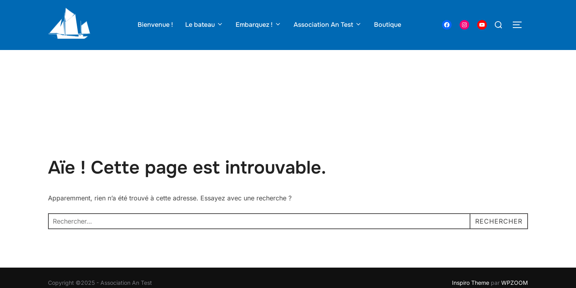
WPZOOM (514, 232)
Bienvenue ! (155, 24)
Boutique (387, 24)
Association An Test (328, 24)
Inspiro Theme (470, 232)
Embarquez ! (259, 24)
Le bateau (204, 24)
